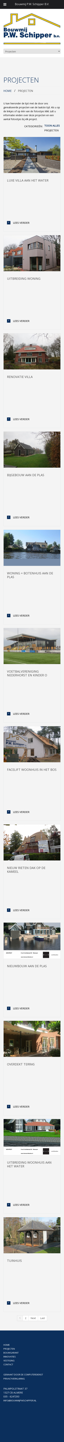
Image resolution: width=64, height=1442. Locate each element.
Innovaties (9, 1356)
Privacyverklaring (14, 1378)
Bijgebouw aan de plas (25, 475)
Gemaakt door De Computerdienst (23, 1374)
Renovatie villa (20, 377)
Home (7, 91)
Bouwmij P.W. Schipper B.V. (32, 4)
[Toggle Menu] (5, 4)
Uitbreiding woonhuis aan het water (29, 1164)
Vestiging (9, 1360)
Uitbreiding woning (23, 279)
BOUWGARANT (11, 1352)
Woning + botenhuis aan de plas (30, 575)
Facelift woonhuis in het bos (31, 770)
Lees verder (21, 222)
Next (33, 1318)
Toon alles (52, 125)
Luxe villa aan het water (27, 180)
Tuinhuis (14, 1261)
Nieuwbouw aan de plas (27, 966)
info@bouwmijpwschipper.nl (19, 1400)
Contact (8, 1364)
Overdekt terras (21, 1064)
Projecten (51, 130)
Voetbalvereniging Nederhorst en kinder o (27, 673)
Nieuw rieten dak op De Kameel (26, 870)
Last (42, 1318)
